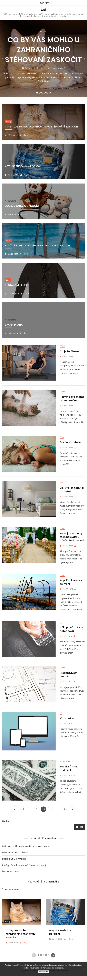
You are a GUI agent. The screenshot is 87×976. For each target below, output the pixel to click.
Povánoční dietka (71, 446)
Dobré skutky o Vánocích (14, 878)
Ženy (8, 280)
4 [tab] (44, 93)
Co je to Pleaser (70, 351)
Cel (43, 10)
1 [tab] (37, 93)
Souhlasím (43, 971)
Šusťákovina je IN (10, 890)
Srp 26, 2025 (13, 214)
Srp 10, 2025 (12, 254)
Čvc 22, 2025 (13, 293)
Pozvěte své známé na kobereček (72, 400)
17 (64, 828)
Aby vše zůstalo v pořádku (15, 871)
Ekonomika (65, 781)
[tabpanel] (43, 58)
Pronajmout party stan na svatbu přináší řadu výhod (72, 544)
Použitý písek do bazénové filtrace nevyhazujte (38, 245)
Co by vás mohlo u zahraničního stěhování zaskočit (43, 50)
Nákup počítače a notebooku (71, 640)
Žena (62, 441)
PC (61, 634)
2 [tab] (39, 93)
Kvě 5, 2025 (12, 333)
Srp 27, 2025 (13, 174)
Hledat (5, 840)
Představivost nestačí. (68, 688)
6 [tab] (50, 93)
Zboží (9, 240)
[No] (83, 968)
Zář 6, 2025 (30, 68)
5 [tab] (47, 93)
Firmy (43, 31)
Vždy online (67, 736)
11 (51, 828)
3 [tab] (42, 93)
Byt (61, 488)
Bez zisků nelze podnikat (69, 787)
